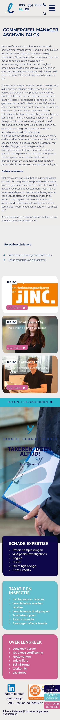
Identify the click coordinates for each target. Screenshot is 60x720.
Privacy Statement (13, 711)
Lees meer (13, 308)
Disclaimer (29, 711)
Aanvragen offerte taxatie (29, 623)
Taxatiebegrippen (24, 615)
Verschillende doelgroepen (31, 611)
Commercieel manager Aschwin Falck (30, 255)
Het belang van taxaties (28, 599)
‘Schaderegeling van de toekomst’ (27, 259)
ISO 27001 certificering (27, 652)
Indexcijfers (20, 660)
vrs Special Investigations (29, 554)
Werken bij (19, 668)
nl (21, 9)
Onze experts (52, 689)
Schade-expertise (28, 544)
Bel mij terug (21, 664)
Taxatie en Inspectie (20, 591)
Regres (17, 558)
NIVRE (16, 562)
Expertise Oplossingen (27, 550)
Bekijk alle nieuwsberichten (28, 402)
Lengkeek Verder (29, 464)
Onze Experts (21, 570)
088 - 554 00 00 (32, 5)
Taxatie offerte (52, 697)
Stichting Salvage (24, 566)
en (27, 9)
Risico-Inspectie (23, 619)
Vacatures (19, 672)
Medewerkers (22, 656)
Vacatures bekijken (52, 705)
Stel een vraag (42, 703)
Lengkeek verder (24, 648)
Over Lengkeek (25, 642)
